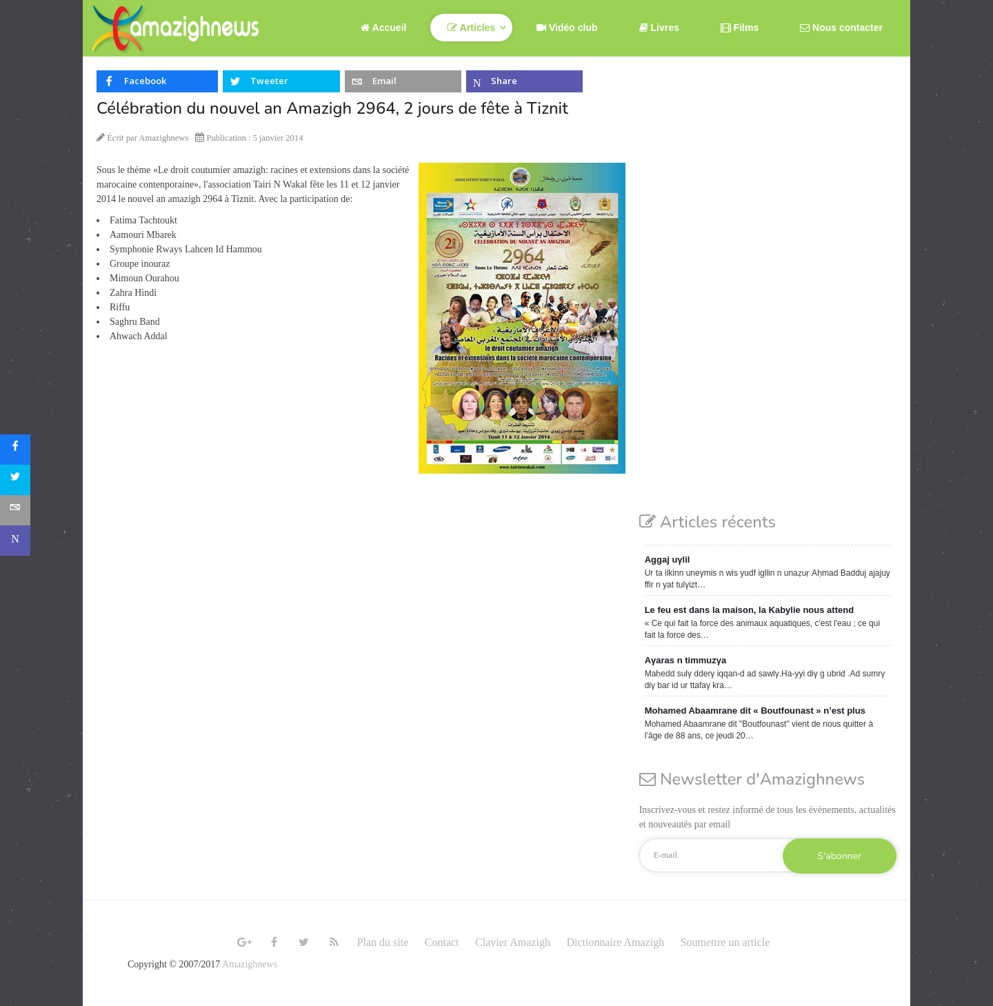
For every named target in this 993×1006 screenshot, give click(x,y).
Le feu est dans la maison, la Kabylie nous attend (749, 610)
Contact (442, 942)
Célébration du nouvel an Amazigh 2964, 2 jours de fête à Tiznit (332, 108)
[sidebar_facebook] (15, 449)
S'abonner (839, 856)
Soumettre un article (725, 942)
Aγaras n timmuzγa (686, 660)
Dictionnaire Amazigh (615, 942)
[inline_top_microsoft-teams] (524, 81)
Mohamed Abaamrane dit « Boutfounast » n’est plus (755, 710)
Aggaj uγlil (667, 559)
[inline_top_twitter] (281, 81)
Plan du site (383, 942)
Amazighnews (249, 964)
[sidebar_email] (15, 510)
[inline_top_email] (403, 81)
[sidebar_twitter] (15, 480)
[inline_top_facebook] (157, 81)
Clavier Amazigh (512, 942)
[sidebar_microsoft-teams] (15, 540)
